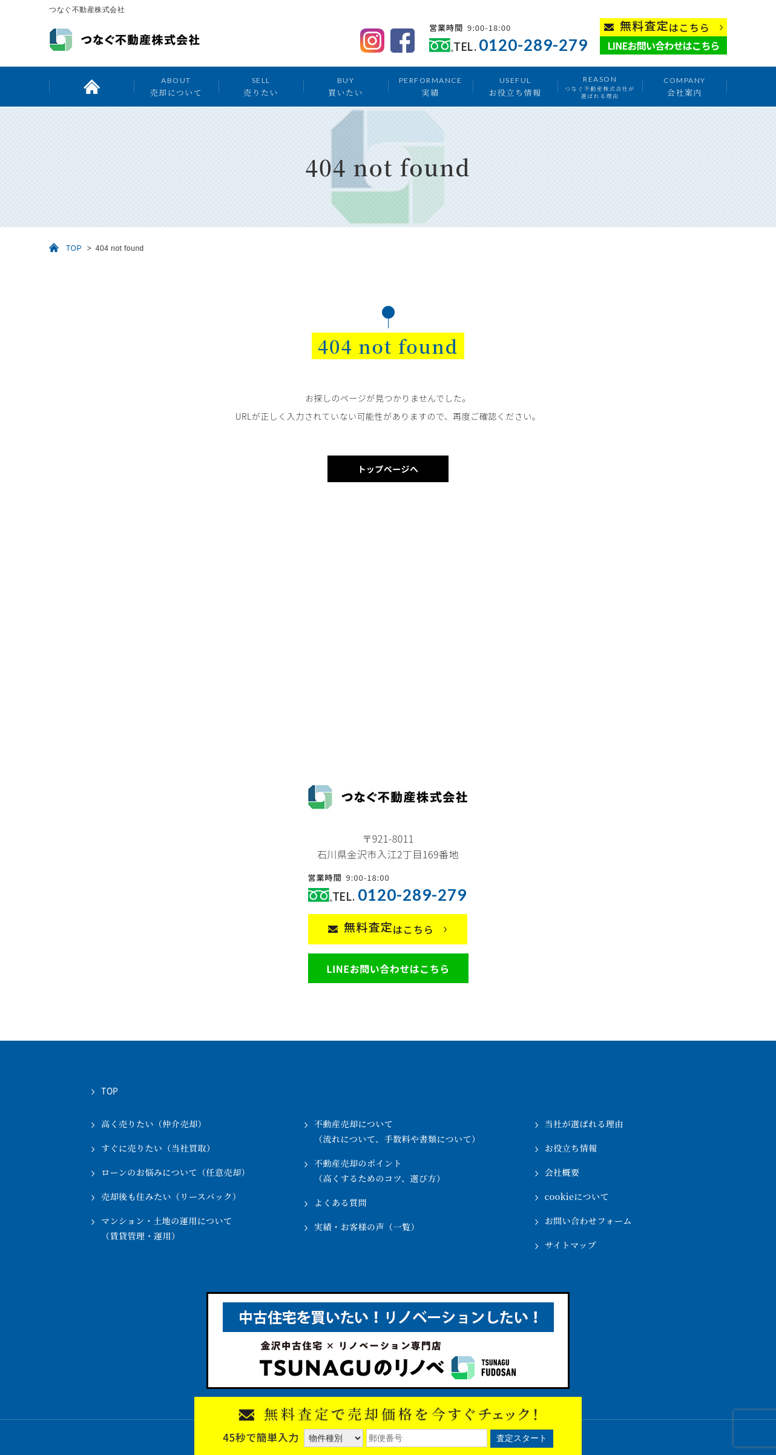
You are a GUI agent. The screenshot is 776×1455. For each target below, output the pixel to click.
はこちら (665, 26)
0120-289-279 (533, 45)
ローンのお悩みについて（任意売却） (175, 1172)
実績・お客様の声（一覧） (366, 1227)
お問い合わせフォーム (588, 1221)
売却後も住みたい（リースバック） (171, 1196)
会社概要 (562, 1172)
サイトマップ (570, 1245)
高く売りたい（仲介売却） (153, 1124)
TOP (74, 248)
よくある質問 (340, 1202)
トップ (91, 87)
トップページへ (387, 469)
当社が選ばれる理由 (584, 1124)
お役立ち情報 (514, 86)
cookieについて (577, 1196)
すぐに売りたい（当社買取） (158, 1148)
